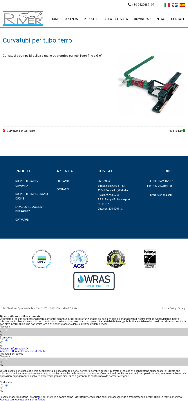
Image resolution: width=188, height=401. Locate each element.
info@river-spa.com (161, 194)
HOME (55, 19)
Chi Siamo (63, 181)
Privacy (181, 308)
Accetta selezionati (26, 351)
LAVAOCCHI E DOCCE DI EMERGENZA (29, 209)
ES (171, 171)
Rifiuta (42, 351)
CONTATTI (178, 19)
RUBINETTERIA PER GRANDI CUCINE (31, 196)
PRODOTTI (91, 19)
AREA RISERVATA (116, 19)
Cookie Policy (169, 308)
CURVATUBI (22, 219)
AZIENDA (71, 19)
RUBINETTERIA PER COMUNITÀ (26, 183)
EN (166, 171)
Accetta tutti (7, 351)
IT (162, 171)
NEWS (161, 19)
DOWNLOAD (142, 19)
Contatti (63, 189)
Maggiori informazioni (14, 348)
